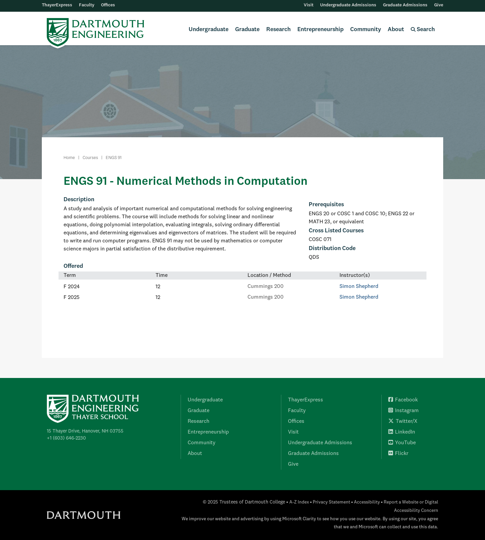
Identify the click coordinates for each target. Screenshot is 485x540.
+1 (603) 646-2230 (66, 438)
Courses (90, 158)
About (396, 29)
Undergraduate (208, 29)
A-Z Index (299, 502)
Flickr (398, 453)
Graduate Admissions (405, 5)
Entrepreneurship (320, 29)
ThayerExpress (57, 5)
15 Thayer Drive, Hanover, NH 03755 (85, 431)
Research (278, 29)
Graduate (247, 29)
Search (423, 29)
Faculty (86, 5)
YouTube (402, 443)
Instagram (403, 410)
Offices (108, 5)
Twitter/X (402, 421)
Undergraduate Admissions (348, 5)
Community (365, 29)
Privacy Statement (331, 502)
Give (438, 5)
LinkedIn (401, 432)
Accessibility (367, 502)
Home (69, 158)
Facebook (403, 400)
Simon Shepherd (359, 286)
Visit (308, 5)
